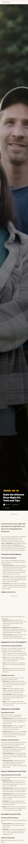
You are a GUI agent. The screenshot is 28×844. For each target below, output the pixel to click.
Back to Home (6, 2)
